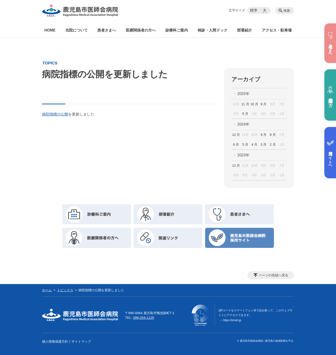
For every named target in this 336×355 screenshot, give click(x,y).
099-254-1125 (143, 318)
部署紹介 (244, 30)
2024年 (243, 124)
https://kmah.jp (232, 320)
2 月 (273, 144)
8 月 (273, 135)
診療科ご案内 (176, 30)
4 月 (254, 144)
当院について (76, 30)
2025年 (243, 94)
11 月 (245, 104)
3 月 (264, 144)
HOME (50, 30)
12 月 (236, 135)
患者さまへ (106, 30)
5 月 (245, 114)
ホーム (47, 290)
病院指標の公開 (55, 114)
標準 (253, 10)
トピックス (65, 290)
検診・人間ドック (213, 30)
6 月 (236, 144)
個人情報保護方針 (55, 341)
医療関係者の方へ (141, 30)
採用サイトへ (330, 153)
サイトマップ (81, 341)
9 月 (264, 104)
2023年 (243, 155)
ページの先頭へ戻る (273, 275)
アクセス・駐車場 (277, 30)
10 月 (254, 104)
